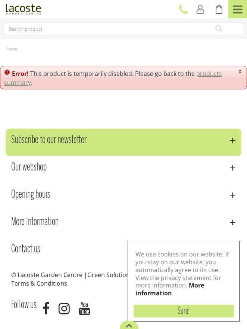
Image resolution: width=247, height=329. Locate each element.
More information (169, 289)
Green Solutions (110, 275)
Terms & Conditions (39, 283)
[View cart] (219, 9)
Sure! (184, 311)
